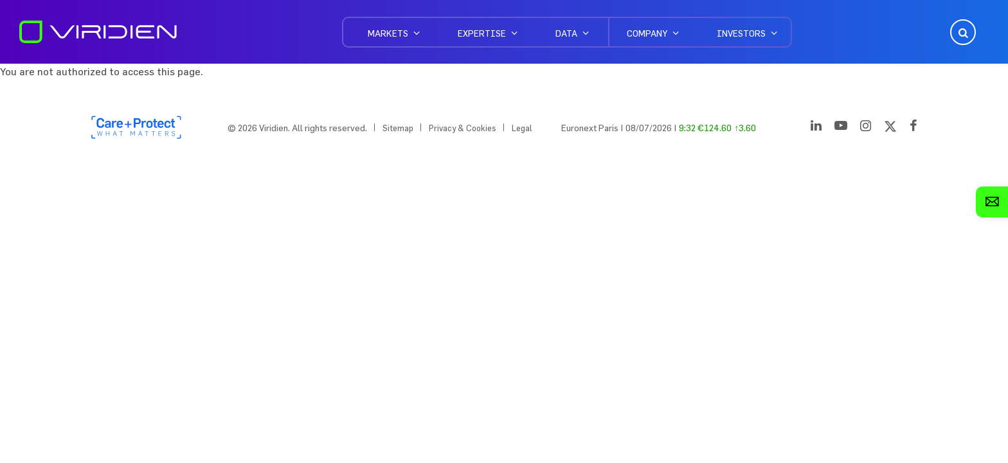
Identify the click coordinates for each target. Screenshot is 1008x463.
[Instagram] (866, 128)
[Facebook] (913, 128)
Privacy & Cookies (462, 128)
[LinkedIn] (816, 128)
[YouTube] (841, 128)
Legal (522, 128)
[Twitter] (890, 128)
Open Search (962, 32)
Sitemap (397, 128)
